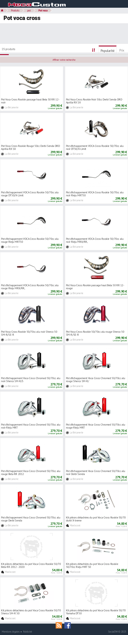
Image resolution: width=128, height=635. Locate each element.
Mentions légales (11, 631)
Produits (15, 10)
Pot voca (42, 10)
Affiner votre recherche (64, 59)
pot (29, 10)
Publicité (27, 631)
